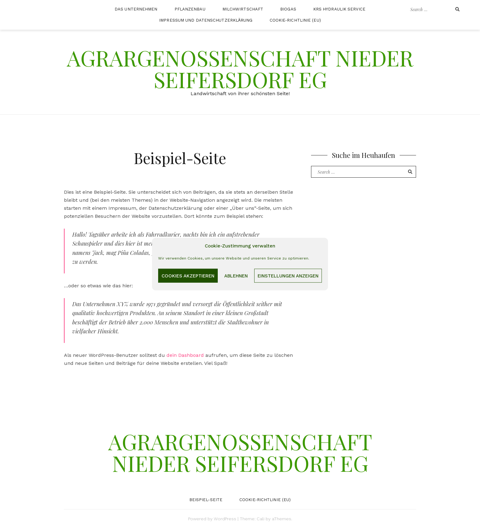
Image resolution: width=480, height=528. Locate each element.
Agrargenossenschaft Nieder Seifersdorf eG (240, 68)
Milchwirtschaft (242, 9)
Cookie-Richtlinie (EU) (295, 20)
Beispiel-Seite (205, 499)
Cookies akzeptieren (188, 275)
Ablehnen (236, 275)
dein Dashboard (185, 355)
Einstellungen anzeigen (288, 275)
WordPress (225, 518)
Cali (260, 518)
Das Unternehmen (136, 9)
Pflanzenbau (190, 9)
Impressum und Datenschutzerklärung (205, 20)
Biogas (288, 9)
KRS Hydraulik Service (339, 9)
